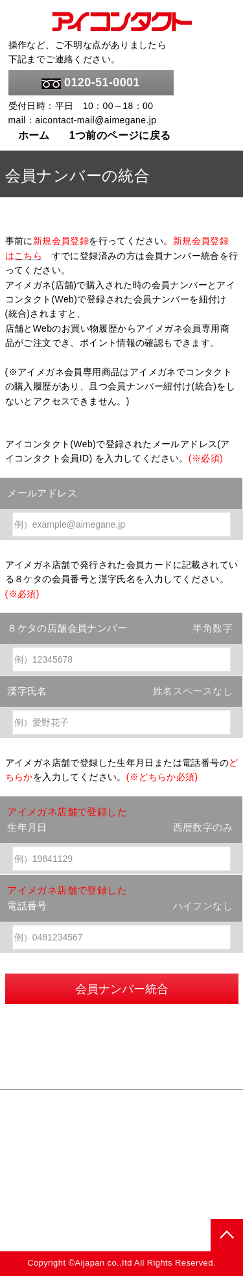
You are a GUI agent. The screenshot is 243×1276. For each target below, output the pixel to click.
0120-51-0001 (90, 82)
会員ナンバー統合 (121, 989)
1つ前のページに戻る (120, 135)
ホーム (34, 135)
